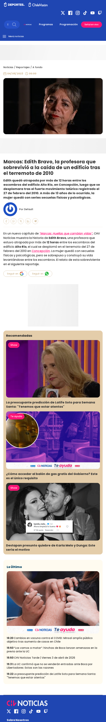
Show (13, 345)
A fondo (37, 67)
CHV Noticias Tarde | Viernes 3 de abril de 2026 (41, 657)
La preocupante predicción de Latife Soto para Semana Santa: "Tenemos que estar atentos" (50, 404)
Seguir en (15, 273)
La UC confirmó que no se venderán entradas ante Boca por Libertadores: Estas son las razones (50, 665)
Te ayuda (16, 416)
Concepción (41, 251)
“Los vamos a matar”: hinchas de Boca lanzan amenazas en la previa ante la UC (52, 649)
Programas (46, 24)
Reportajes (23, 67)
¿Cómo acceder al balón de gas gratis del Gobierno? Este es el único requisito (52, 476)
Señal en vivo (91, 24)
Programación (69, 24)
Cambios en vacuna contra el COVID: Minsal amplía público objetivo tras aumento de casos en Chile (50, 639)
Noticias (8, 67)
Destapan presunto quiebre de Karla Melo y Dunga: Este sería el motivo (50, 547)
